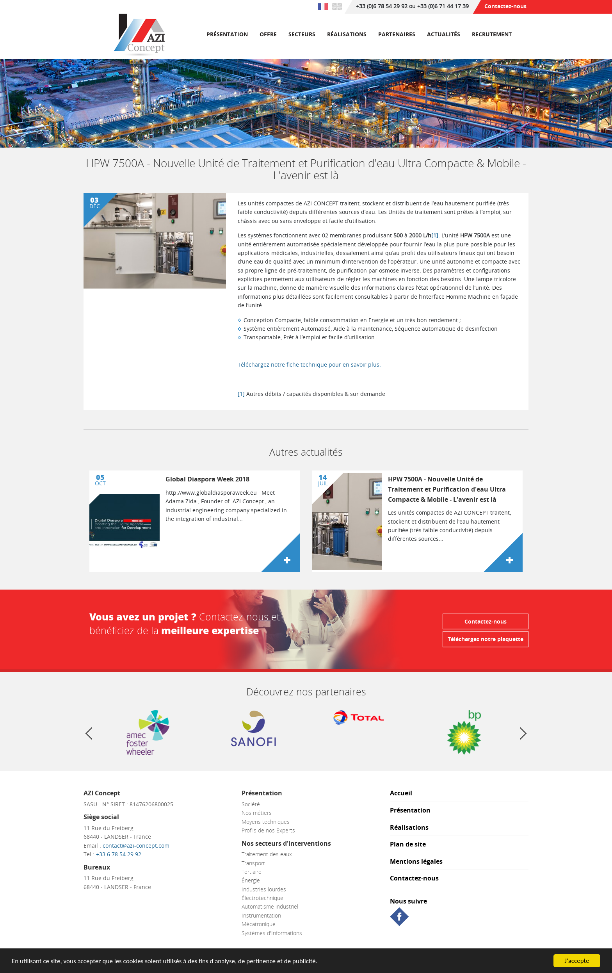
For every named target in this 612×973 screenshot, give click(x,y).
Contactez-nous (505, 6)
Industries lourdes (264, 889)
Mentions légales (416, 862)
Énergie (251, 880)
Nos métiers (257, 812)
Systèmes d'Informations (272, 933)
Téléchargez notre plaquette (485, 639)
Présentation (227, 34)
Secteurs (301, 34)
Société (251, 804)
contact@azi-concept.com (136, 845)
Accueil (401, 793)
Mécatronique (259, 924)
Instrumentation (261, 915)
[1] (434, 235)
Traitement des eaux (267, 854)
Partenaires (396, 34)
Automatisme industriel (270, 906)
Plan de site (408, 844)
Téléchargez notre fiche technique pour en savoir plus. (309, 364)
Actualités (443, 34)
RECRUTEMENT (492, 34)
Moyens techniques (266, 821)
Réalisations (346, 34)
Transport (253, 863)
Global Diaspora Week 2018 (207, 479)
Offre (268, 34)
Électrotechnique (262, 898)
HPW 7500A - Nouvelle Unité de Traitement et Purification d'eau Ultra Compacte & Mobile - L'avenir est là (447, 489)
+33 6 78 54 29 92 (118, 854)
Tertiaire (252, 871)
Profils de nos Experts (268, 830)
